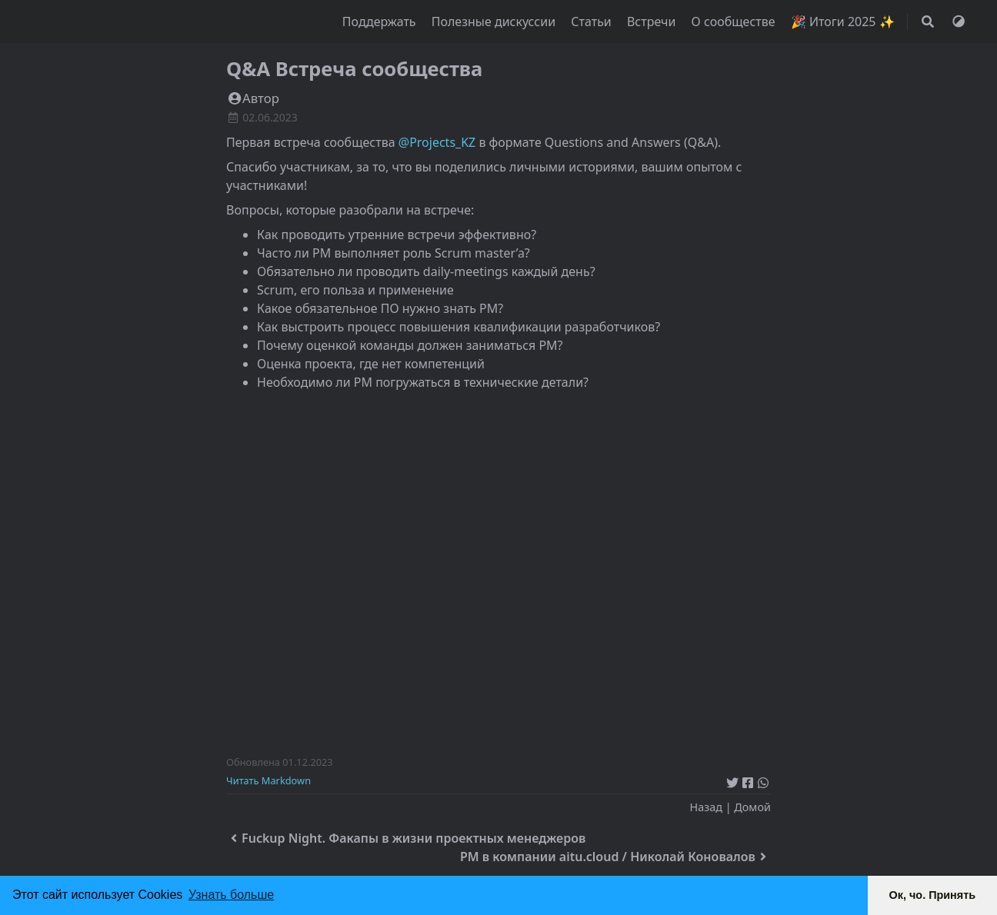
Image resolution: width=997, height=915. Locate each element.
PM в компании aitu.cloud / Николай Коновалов (615, 856)
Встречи (653, 21)
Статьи (593, 21)
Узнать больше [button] (231, 894)
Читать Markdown (268, 780)
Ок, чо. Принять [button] (932, 895)
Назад (705, 807)
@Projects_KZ (436, 142)
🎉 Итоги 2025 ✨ (843, 21)
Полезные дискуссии (495, 21)
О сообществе (735, 21)
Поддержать (380, 21)
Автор (252, 98)
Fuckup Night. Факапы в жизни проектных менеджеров (405, 838)
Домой (752, 807)
